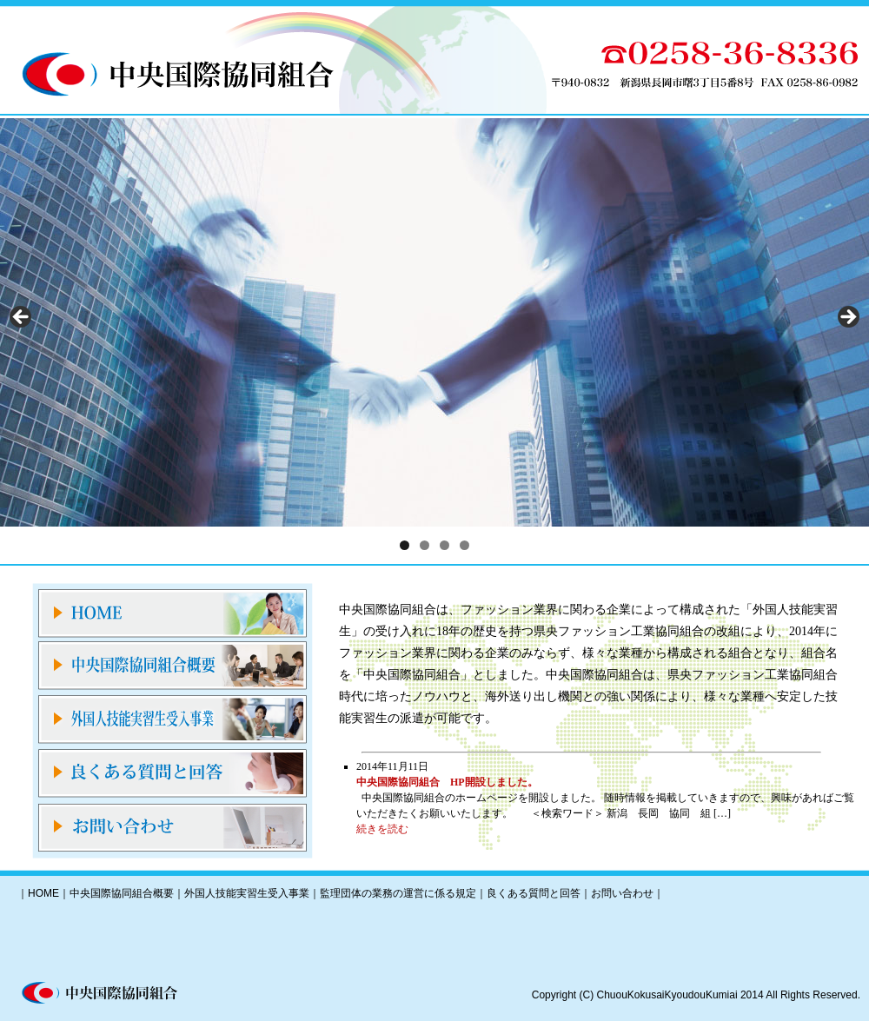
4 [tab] (464, 545)
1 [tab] (404, 545)
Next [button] (847, 318)
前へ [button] (22, 318)
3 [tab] (444, 545)
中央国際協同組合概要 (122, 893)
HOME (43, 893)
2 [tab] (424, 545)
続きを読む (382, 829)
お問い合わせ (622, 893)
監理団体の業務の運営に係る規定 (398, 893)
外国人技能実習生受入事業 (246, 893)
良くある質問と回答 (533, 893)
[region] (434, 322)
